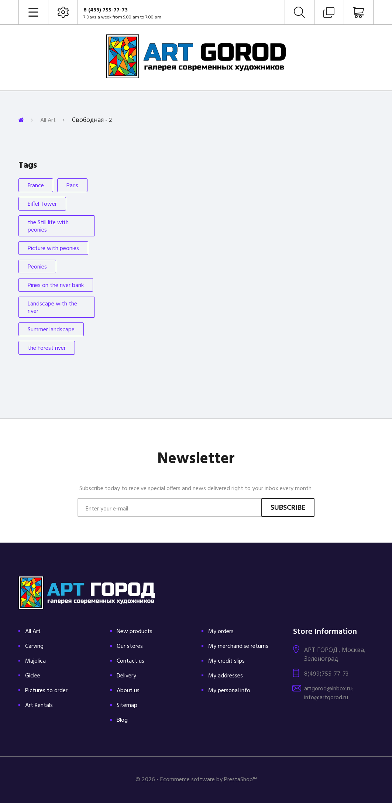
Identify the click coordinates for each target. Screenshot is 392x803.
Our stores (130, 646)
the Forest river (47, 348)
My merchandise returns (238, 646)
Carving (34, 646)
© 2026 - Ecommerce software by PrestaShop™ (196, 780)
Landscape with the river (52, 307)
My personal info (229, 690)
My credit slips (226, 661)
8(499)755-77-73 (326, 674)
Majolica (35, 661)
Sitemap (127, 705)
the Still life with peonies (48, 226)
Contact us (130, 661)
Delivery (126, 676)
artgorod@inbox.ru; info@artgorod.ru (328, 693)
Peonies (37, 267)
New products (134, 631)
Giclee (32, 676)
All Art (48, 120)
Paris (72, 186)
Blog (122, 720)
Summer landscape (51, 330)
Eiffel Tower (42, 204)
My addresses (225, 676)
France (36, 186)
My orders (221, 631)
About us (128, 690)
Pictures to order (46, 690)
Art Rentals (39, 705)
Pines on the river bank (56, 285)
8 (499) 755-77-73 (105, 10)
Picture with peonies (53, 248)
